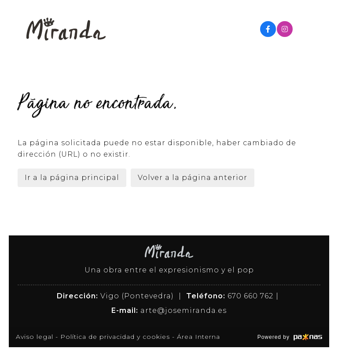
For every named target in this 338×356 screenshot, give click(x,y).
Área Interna (198, 337)
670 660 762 (250, 296)
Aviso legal (34, 337)
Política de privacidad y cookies (115, 337)
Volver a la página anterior (192, 177)
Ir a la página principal (72, 177)
